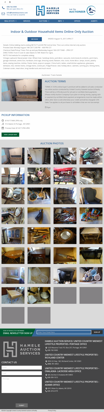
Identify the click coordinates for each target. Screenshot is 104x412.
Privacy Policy (52, 410)
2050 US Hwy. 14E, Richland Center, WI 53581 (63, 361)
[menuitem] (10, 21)
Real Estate (9, 21)
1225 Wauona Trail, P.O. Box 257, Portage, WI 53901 (66, 347)
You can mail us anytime (17, 14)
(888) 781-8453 (52, 364)
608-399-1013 (51, 377)
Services (26, 21)
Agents (94, 21)
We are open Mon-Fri (15, 8)
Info (60, 21)
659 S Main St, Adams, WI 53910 (58, 388)
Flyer (49, 107)
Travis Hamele (56, 75)
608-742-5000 (51, 350)
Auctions (43, 21)
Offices (77, 21)
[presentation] (17, 399)
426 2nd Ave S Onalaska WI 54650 (59, 375)
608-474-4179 (51, 391)
